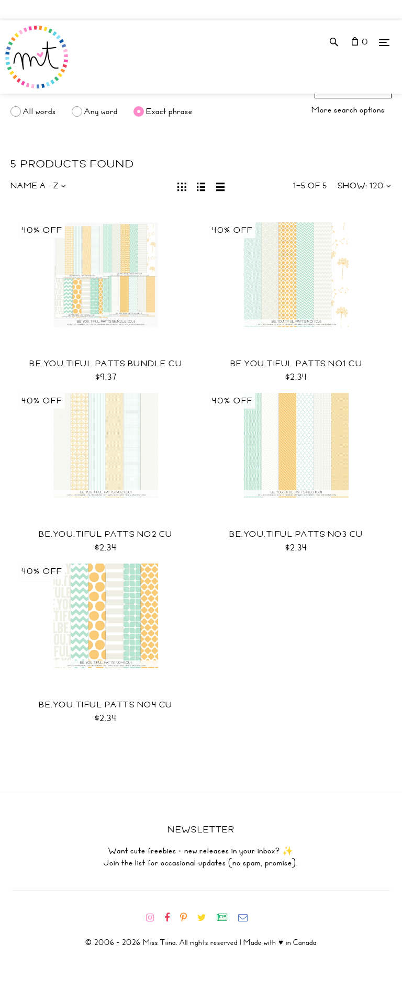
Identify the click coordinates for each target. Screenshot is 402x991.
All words (39, 111)
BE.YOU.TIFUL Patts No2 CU (106, 534)
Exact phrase (169, 111)
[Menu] (384, 42)
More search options (348, 110)
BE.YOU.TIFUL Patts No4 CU (106, 705)
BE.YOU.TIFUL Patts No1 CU (296, 363)
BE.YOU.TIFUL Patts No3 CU (296, 534)
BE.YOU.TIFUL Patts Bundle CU (105, 363)
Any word (101, 111)
